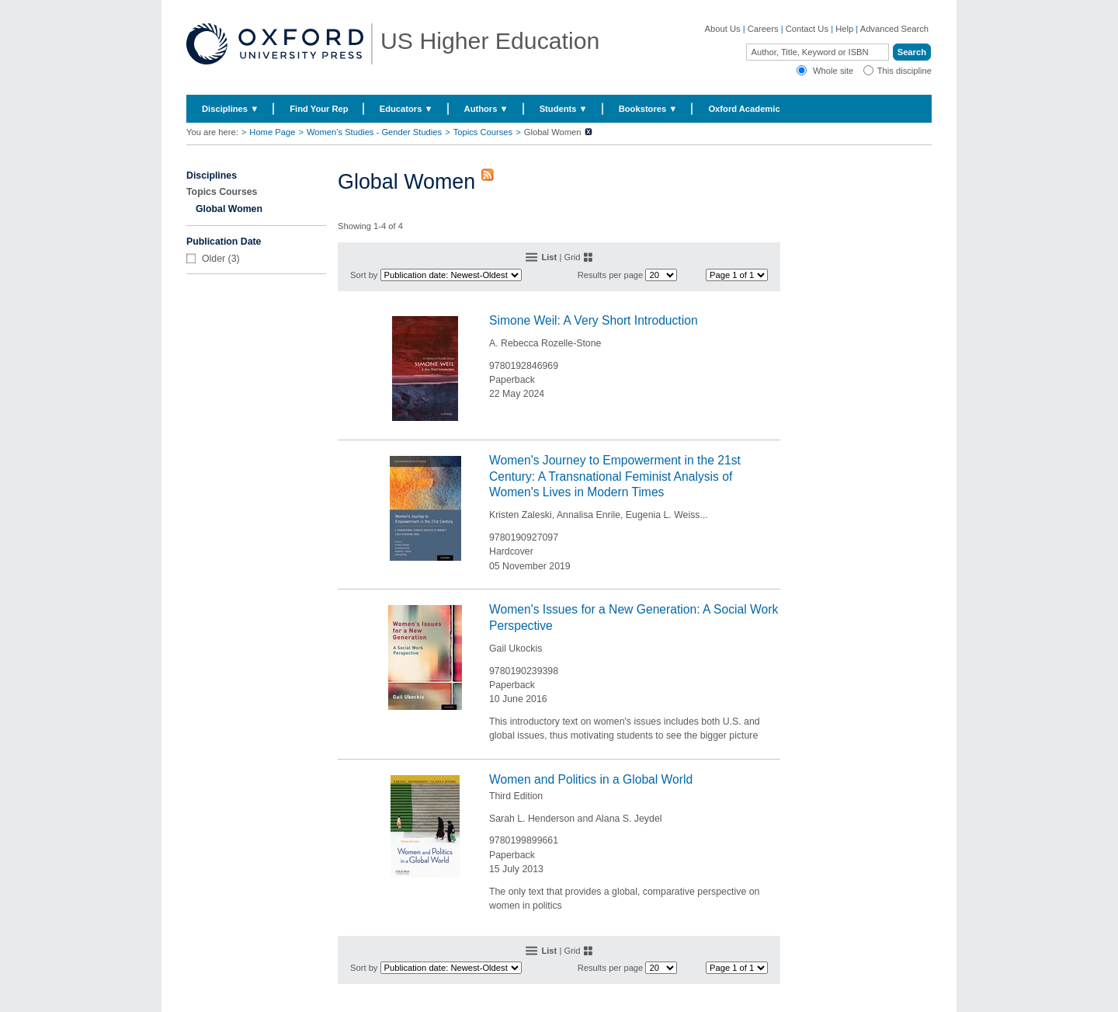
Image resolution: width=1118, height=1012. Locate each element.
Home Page (272, 132)
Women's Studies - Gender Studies (374, 132)
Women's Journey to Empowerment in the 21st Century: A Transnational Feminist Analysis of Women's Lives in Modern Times (615, 476)
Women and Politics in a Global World (591, 779)
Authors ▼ (486, 108)
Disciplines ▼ (230, 108)
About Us (723, 28)
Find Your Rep (319, 108)
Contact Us (807, 28)
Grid (572, 257)
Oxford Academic (743, 108)
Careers (763, 28)
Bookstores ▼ (648, 108)
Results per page (611, 275)
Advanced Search (894, 28)
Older (213, 258)
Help (844, 28)
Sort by (363, 275)
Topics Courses (482, 132)
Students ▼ (564, 108)
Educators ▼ (406, 108)
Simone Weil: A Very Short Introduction (593, 320)
